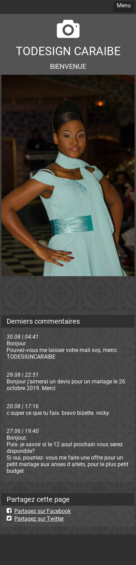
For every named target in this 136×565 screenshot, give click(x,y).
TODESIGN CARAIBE (68, 51)
